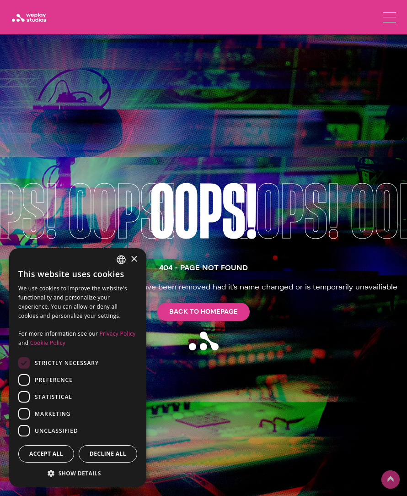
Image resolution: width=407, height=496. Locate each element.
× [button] (133, 259)
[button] (77, 473)
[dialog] (77, 367)
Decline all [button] (108, 454)
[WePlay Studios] (29, 17)
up (390, 479)
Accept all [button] (46, 454)
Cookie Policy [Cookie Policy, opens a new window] (47, 343)
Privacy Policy (117, 334)
